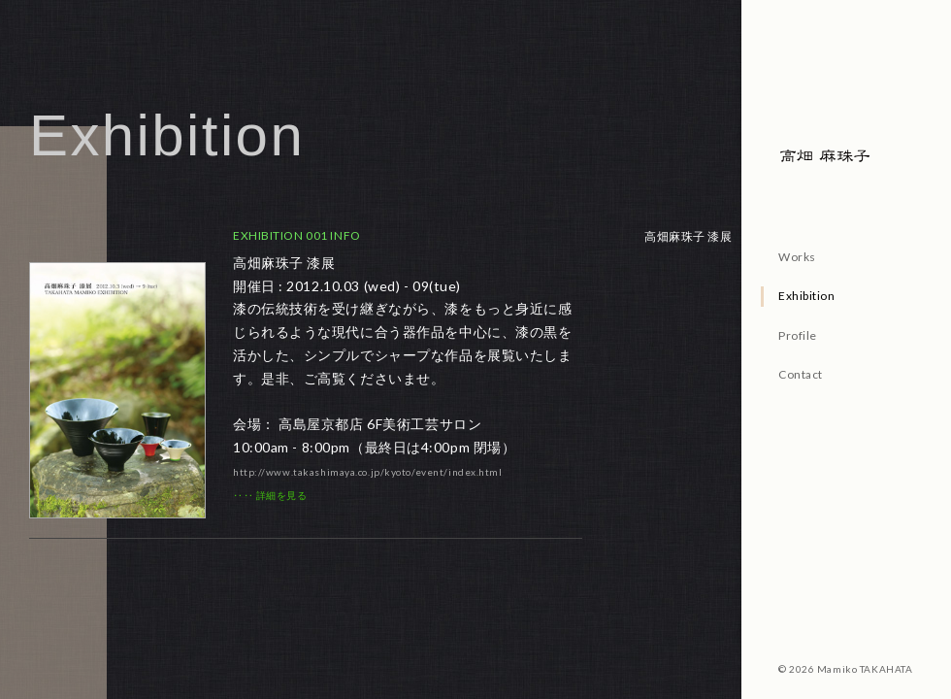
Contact (800, 374)
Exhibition (807, 295)
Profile (797, 335)
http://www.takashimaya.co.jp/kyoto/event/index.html (368, 472)
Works (797, 257)
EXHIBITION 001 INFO (297, 235)
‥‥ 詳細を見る (270, 495)
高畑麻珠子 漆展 (688, 236)
